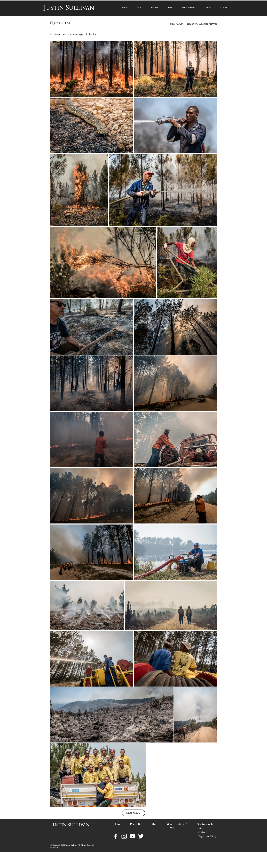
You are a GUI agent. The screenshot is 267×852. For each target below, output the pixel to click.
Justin (93, 34)
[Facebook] (115, 836)
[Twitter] (140, 836)
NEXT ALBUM (177, 23)
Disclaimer (54, 847)
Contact (202, 832)
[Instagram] (124, 836)
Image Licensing (206, 836)
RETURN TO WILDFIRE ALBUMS (201, 23)
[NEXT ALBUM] (133, 813)
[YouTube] (132, 836)
